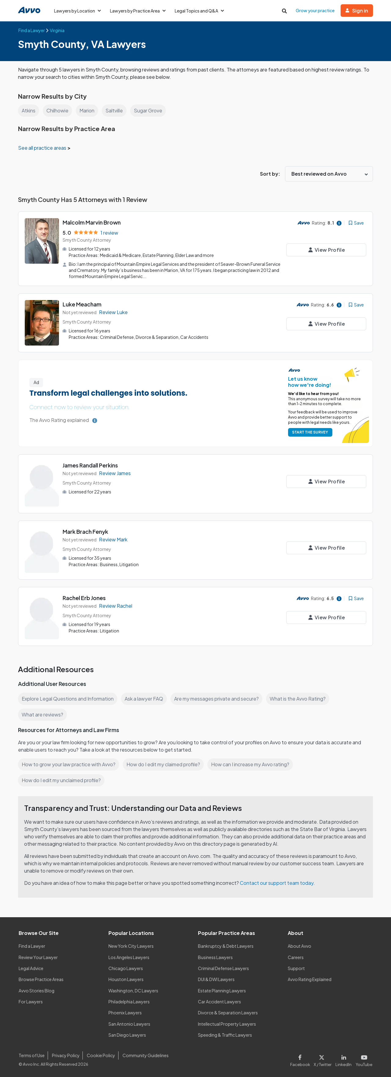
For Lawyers (31, 1001)
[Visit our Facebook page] (302, 1059)
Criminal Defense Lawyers (224, 968)
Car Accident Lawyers (220, 1001)
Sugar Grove (150, 110)
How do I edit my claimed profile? (165, 764)
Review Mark (113, 539)
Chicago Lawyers (125, 968)
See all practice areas (43, 148)
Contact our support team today (278, 883)
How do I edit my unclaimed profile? (62, 780)
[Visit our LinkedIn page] (345, 1059)
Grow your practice (315, 10)
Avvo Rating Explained (310, 979)
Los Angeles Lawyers (129, 957)
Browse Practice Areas (41, 979)
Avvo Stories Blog (36, 990)
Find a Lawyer (32, 946)
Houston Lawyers (125, 979)
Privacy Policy (65, 1055)
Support (296, 968)
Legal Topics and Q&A (202, 10)
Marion (88, 110)
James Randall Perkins (91, 465)
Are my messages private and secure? (219, 698)
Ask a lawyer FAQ (145, 698)
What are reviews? (42, 714)
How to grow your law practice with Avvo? (69, 764)
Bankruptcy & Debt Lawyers (226, 946)
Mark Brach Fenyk (86, 531)
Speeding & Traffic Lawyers (225, 1035)
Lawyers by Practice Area (139, 10)
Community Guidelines (144, 1055)
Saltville (116, 110)
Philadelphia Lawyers (129, 1001)
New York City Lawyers (131, 946)
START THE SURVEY (309, 432)
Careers (296, 957)
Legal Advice (32, 968)
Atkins (29, 110)
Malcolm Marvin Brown (92, 222)
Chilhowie (58, 110)
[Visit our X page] (324, 1059)
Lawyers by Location (77, 10)
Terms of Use (31, 1055)
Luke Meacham (82, 304)
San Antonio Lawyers (129, 1023)
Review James (115, 473)
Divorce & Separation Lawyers (228, 1012)
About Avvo (299, 946)
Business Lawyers (215, 957)
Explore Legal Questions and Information (68, 698)
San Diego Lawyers (127, 1035)
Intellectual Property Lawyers (227, 1023)
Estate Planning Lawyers (222, 990)
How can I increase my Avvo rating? (253, 764)
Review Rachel (115, 605)
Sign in (357, 10)
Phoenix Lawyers (125, 1012)
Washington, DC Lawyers (133, 990)
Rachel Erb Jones (85, 597)
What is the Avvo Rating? (301, 698)
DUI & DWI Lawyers (217, 979)
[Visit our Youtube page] (363, 1059)
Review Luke (113, 312)
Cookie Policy (100, 1055)
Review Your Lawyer (38, 957)
